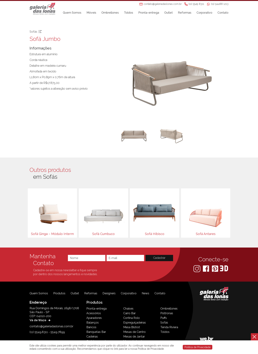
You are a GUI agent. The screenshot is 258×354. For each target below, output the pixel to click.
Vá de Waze (40, 320)
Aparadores (94, 318)
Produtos (59, 293)
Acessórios (93, 313)
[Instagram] (197, 268)
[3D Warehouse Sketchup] (224, 268)
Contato (223, 13)
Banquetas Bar (96, 332)
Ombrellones (110, 13)
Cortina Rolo (131, 318)
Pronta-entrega (148, 13)
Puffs (163, 318)
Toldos (128, 13)
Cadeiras (92, 336)
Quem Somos (72, 13)
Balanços (92, 322)
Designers (109, 293)
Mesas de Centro (134, 332)
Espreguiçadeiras (134, 322)
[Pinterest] (215, 268)
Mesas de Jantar (134, 336)
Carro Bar (129, 313)
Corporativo (204, 13)
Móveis (91, 13)
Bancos (91, 327)
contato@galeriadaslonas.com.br (51, 326)
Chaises (128, 308)
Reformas (184, 13)
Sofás (164, 322)
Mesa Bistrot (131, 327)
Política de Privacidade (198, 347)
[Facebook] (206, 268)
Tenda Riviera (169, 327)
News (145, 293)
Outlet (168, 13)
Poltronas (166, 313)
